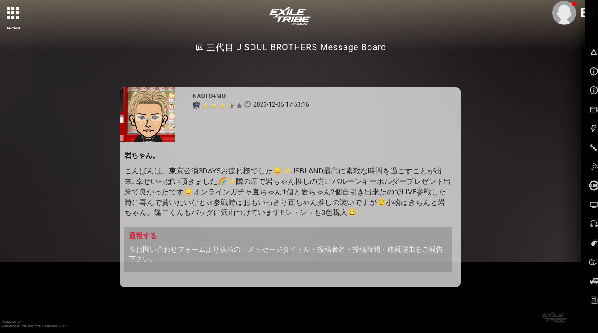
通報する (143, 236)
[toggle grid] (13, 13)
